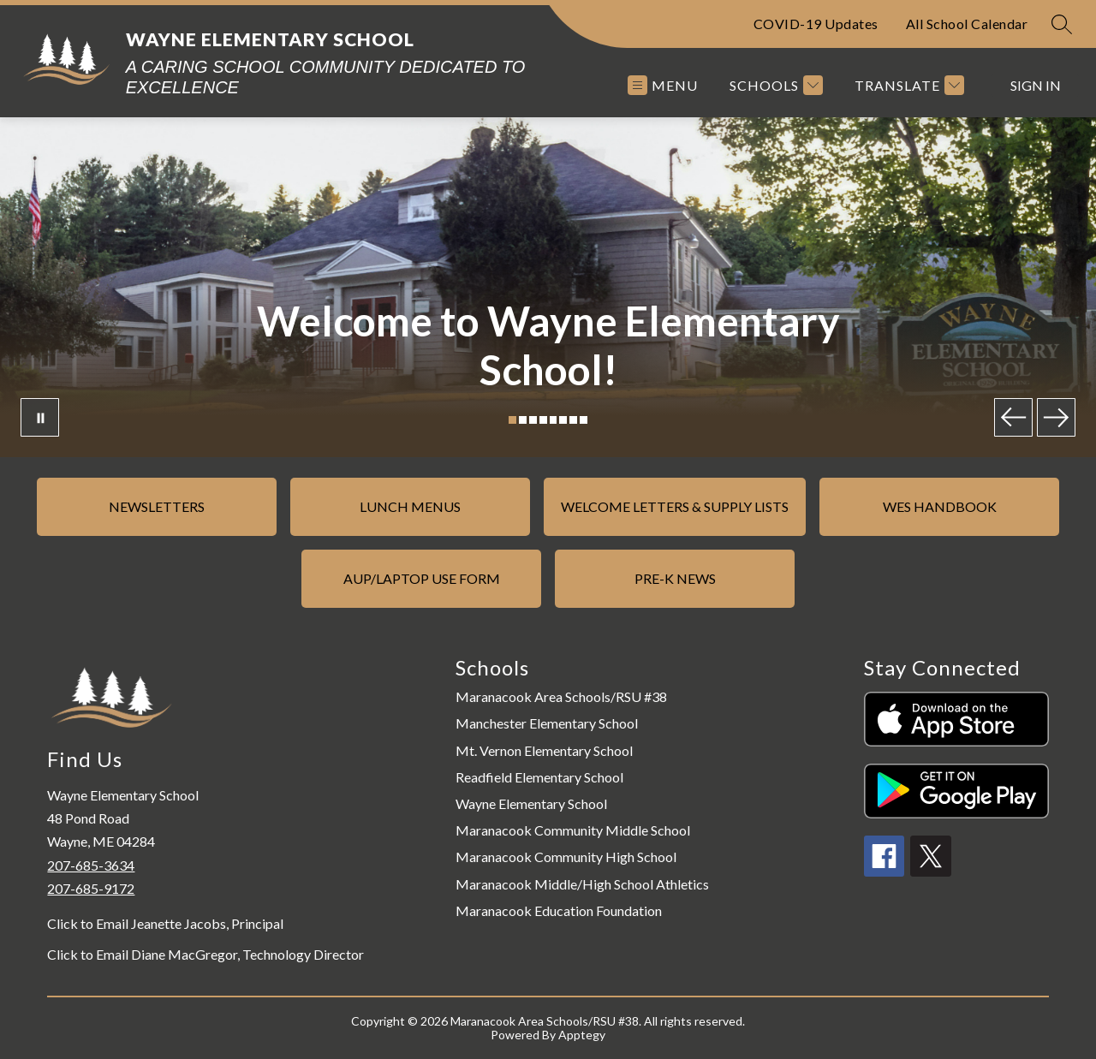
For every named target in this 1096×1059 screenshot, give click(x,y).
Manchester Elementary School (547, 723)
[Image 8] (583, 420)
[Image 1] (512, 420)
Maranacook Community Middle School (573, 830)
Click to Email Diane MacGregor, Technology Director (205, 954)
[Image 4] (543, 420)
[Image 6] (563, 420)
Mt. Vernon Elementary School (544, 750)
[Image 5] (553, 420)
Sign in (1035, 85)
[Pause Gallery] (40, 417)
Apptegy (581, 1034)
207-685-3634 (90, 865)
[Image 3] (533, 420)
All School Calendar (967, 23)
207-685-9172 (90, 888)
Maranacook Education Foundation (559, 910)
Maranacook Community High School (566, 856)
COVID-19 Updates (816, 23)
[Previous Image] (1013, 417)
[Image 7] (573, 420)
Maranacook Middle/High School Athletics (582, 884)
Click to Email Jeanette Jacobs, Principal (165, 924)
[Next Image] (1056, 417)
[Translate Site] (907, 85)
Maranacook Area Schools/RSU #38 (561, 696)
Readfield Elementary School (539, 777)
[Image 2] (523, 420)
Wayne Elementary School (531, 803)
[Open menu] (663, 85)
